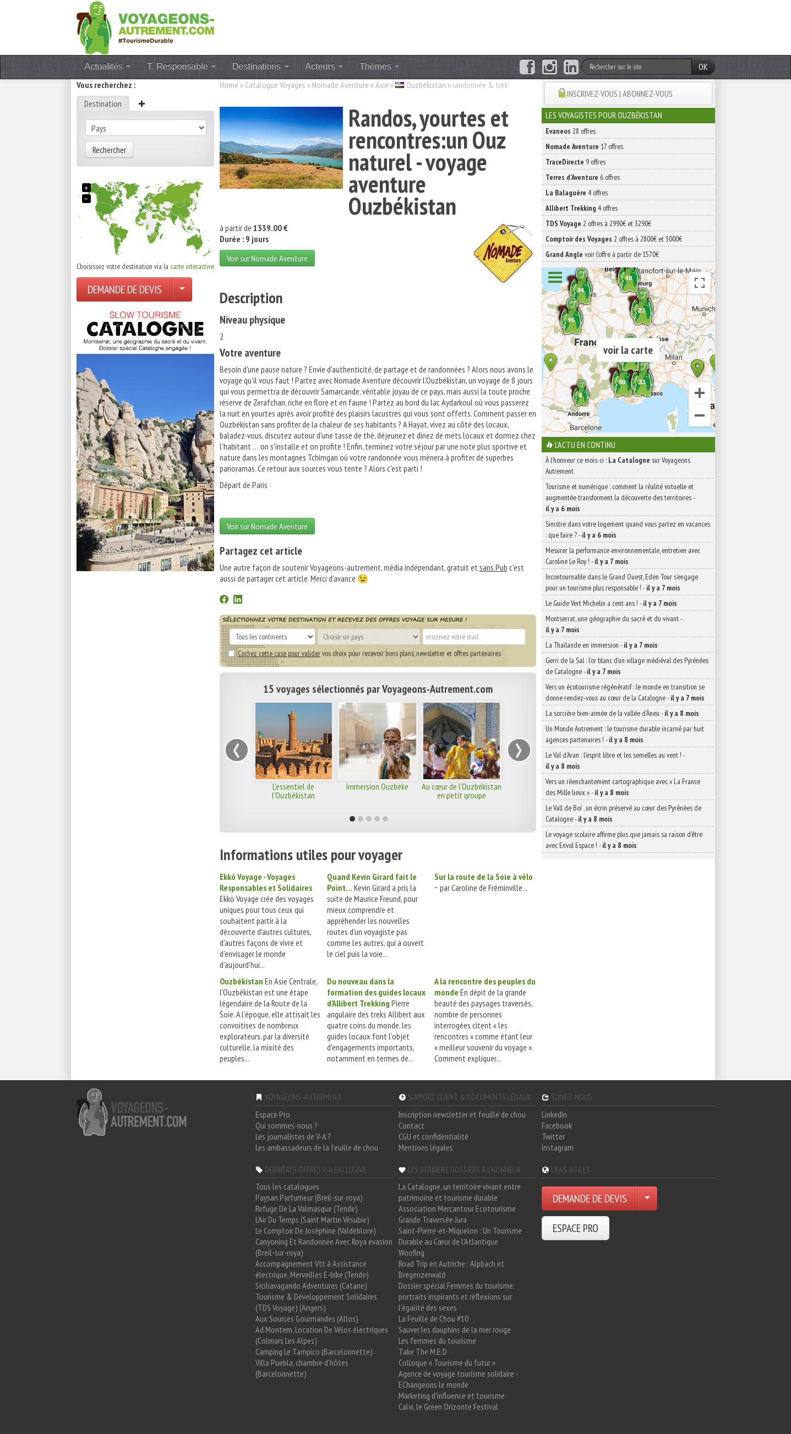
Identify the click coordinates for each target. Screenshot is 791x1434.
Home (229, 84)
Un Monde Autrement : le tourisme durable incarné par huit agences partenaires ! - (624, 734)
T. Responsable (181, 66)
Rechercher (109, 149)
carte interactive (192, 266)
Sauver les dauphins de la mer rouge (455, 1329)
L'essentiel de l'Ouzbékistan (293, 791)
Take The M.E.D (423, 1351)
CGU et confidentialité (433, 1136)
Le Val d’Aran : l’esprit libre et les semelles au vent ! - (615, 760)
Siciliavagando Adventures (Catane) (311, 1285)
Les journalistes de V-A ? (293, 1136)
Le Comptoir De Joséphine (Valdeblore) (315, 1230)
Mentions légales (426, 1147)
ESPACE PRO (575, 1228)
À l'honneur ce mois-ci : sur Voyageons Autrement (617, 465)
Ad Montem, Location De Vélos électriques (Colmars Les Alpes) (321, 1335)
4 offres (576, 193)
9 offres (575, 162)
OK (703, 66)
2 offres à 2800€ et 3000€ (613, 239)
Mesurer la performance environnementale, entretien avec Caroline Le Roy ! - (622, 555)
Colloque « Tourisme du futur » (447, 1362)
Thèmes (379, 66)
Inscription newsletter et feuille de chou (462, 1114)
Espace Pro (272, 1114)
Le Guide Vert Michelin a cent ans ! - (611, 603)
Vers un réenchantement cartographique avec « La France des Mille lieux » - (622, 786)
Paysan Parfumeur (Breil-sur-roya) (309, 1197)
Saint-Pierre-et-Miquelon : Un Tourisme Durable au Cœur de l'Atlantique (460, 1236)
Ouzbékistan (426, 84)
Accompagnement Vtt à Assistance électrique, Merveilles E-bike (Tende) (312, 1269)
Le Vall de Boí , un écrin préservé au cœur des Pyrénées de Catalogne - (623, 813)
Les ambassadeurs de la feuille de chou (316, 1147)
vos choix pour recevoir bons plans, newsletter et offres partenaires (364, 653)
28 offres (570, 131)
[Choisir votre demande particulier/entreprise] (182, 289)
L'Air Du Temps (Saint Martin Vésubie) (312, 1219)
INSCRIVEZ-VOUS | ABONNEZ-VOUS (620, 93)
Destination (103, 103)
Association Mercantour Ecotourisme (457, 1208)
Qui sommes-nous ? (286, 1125)
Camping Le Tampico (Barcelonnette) (314, 1351)
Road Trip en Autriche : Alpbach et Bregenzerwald (451, 1269)
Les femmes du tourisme (437, 1340)
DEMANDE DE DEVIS (125, 289)
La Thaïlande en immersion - (601, 645)
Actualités (108, 66)
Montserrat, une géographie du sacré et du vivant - (613, 624)
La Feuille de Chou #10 (433, 1318)
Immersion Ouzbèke (377, 786)
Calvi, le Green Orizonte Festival (448, 1406)
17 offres (584, 146)
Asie (382, 84)
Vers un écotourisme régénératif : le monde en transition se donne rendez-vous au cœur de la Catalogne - (625, 692)
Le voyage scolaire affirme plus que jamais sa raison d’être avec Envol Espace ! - (623, 839)
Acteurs (324, 66)
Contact (411, 1125)
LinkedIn (554, 1114)
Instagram (558, 1147)
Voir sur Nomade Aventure (267, 258)
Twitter (553, 1136)
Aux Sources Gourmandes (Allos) (306, 1318)
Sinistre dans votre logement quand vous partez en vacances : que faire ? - (627, 529)
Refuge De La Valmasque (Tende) (306, 1208)
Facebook (557, 1125)
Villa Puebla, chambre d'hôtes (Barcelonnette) (301, 1368)
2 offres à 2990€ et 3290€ (598, 223)
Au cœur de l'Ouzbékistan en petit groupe (461, 791)
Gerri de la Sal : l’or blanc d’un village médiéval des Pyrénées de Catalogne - (626, 665)
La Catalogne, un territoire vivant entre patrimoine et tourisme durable (460, 1192)
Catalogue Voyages (275, 84)
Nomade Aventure (340, 84)
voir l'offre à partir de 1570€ (602, 254)
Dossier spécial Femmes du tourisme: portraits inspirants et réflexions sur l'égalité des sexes (457, 1296)
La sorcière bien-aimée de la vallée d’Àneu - (622, 713)
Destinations (260, 66)
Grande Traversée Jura (433, 1219)
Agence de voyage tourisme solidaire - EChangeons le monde (458, 1379)
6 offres (582, 177)
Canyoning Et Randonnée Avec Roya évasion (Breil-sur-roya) (323, 1247)
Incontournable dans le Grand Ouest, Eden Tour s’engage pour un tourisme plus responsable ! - (621, 582)
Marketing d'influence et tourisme (452, 1395)
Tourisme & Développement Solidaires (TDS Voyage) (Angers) (316, 1302)
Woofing (411, 1252)
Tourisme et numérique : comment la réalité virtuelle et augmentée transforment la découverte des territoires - (620, 497)
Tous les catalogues (287, 1186)
